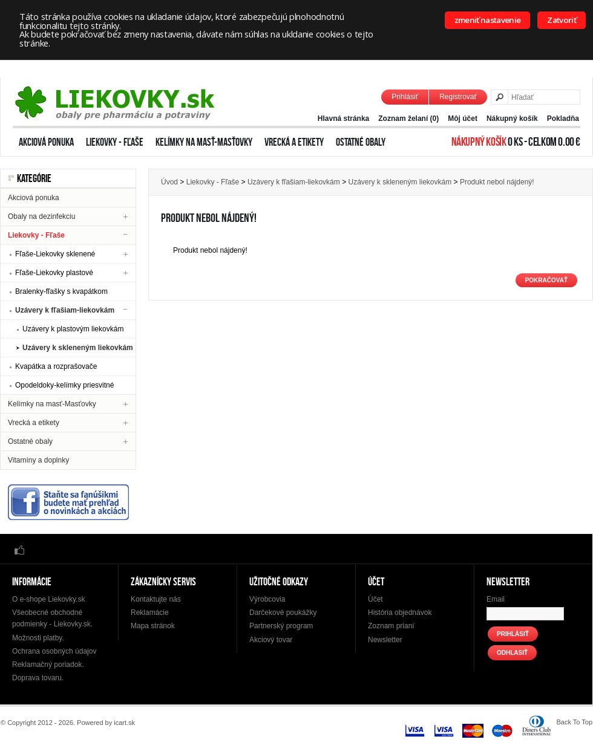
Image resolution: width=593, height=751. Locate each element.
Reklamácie (150, 612)
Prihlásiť (405, 97)
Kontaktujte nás (156, 599)
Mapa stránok (153, 626)
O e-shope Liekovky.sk (48, 599)
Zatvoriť (561, 20)
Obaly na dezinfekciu (41, 216)
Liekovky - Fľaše (114, 142)
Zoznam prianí (391, 626)
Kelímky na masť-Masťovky (204, 142)
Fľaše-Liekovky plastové (54, 272)
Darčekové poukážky (282, 612)
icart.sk (124, 722)
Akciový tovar (270, 640)
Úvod (169, 182)
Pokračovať (546, 280)
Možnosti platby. (38, 638)
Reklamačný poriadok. (48, 664)
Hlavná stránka (343, 118)
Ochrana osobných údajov (54, 651)
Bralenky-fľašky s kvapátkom (61, 291)
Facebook (19, 549)
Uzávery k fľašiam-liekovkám (64, 310)
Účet (375, 599)
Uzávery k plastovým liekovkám (72, 329)
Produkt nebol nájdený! (497, 182)
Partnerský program (281, 626)
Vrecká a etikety (294, 142)
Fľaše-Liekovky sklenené (55, 254)
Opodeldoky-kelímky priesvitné (64, 385)
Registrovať (458, 97)
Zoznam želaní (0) (408, 118)
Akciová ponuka (46, 142)
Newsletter (385, 640)
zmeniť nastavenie (487, 20)
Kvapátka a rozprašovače (56, 366)
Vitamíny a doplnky (38, 460)
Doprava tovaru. (38, 678)
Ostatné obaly (360, 142)
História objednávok (399, 612)
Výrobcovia (267, 599)
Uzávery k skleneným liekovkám (77, 347)
